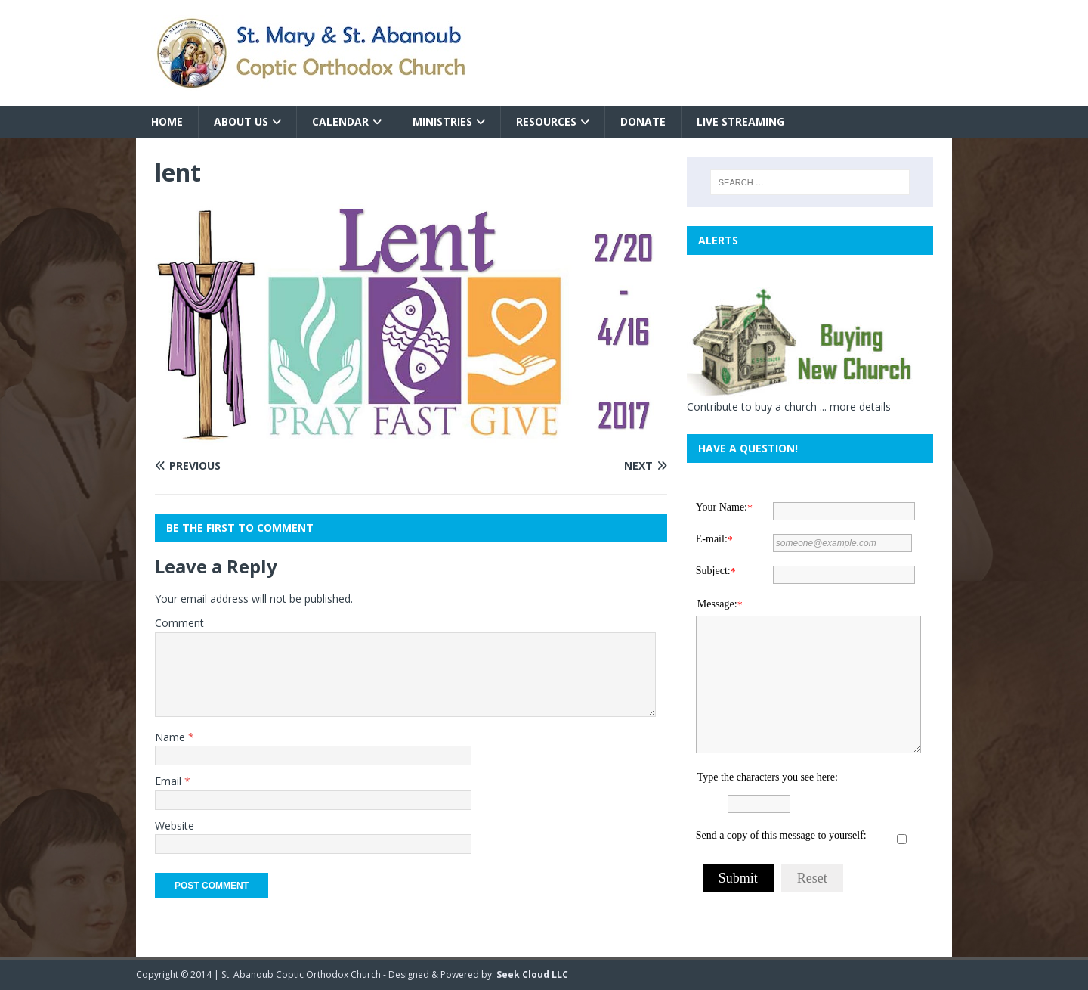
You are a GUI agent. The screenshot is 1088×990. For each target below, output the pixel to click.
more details (860, 406)
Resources (546, 121)
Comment (179, 623)
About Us (241, 121)
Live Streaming (740, 121)
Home (167, 121)
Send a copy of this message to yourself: (781, 835)
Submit (738, 878)
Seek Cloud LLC (532, 974)
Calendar (340, 121)
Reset (812, 878)
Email (169, 781)
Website (174, 825)
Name (171, 737)
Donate (643, 121)
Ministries (442, 121)
